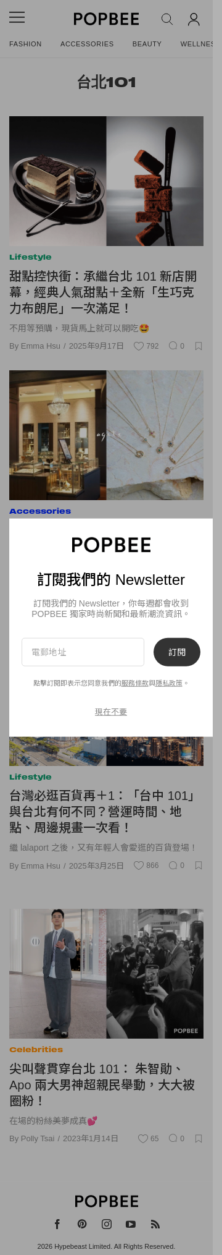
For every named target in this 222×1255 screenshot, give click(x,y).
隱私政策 (169, 683)
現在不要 (111, 712)
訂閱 (177, 652)
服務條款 (135, 683)
